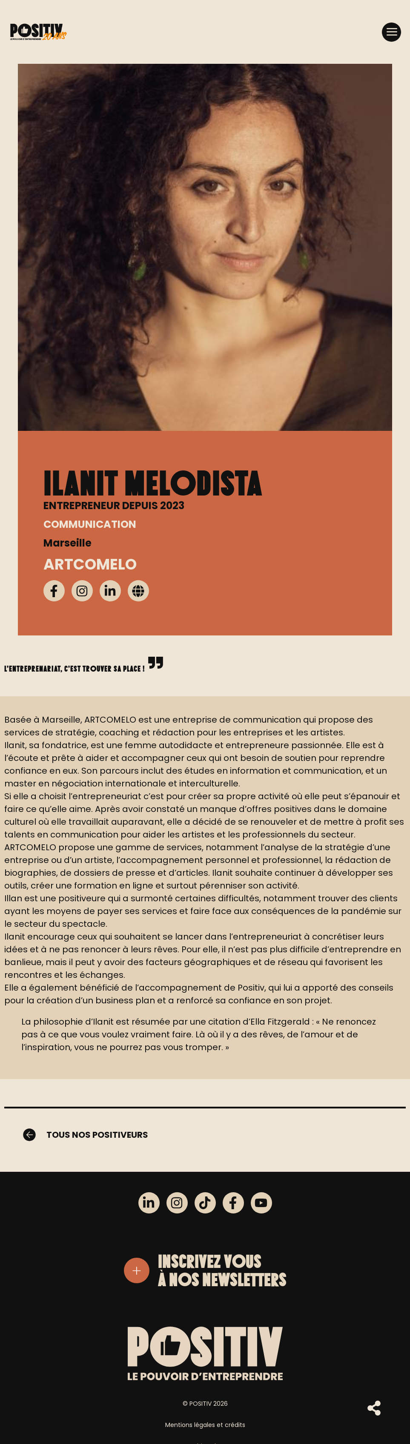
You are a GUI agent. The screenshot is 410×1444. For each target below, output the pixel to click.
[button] (391, 31)
